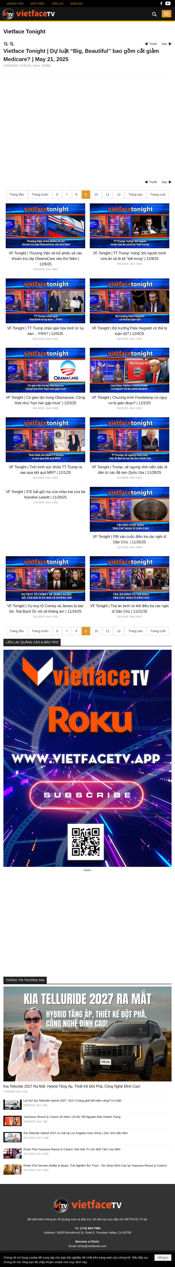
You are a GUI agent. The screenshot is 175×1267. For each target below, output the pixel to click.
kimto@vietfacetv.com (92, 1246)
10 (96, 194)
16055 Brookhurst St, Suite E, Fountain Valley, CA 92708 (94, 1232)
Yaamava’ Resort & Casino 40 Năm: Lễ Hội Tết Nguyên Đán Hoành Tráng (72, 1117)
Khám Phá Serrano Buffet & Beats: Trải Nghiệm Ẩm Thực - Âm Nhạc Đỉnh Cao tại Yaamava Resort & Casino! (95, 1165)
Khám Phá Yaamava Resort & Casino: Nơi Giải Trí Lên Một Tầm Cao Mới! (72, 1149)
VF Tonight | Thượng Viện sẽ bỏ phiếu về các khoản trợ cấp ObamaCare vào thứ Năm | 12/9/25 (45, 258)
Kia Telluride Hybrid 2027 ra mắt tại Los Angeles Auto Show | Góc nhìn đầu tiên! (75, 1133)
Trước (153, 44)
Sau (164, 44)
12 (119, 194)
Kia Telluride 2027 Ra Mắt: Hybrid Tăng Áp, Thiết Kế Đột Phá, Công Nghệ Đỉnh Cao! (71, 1086)
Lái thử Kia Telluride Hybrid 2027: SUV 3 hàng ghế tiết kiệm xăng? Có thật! (72, 1100)
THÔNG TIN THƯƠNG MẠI (25, 980)
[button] (167, 14)
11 (107, 194)
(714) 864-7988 (90, 1228)
